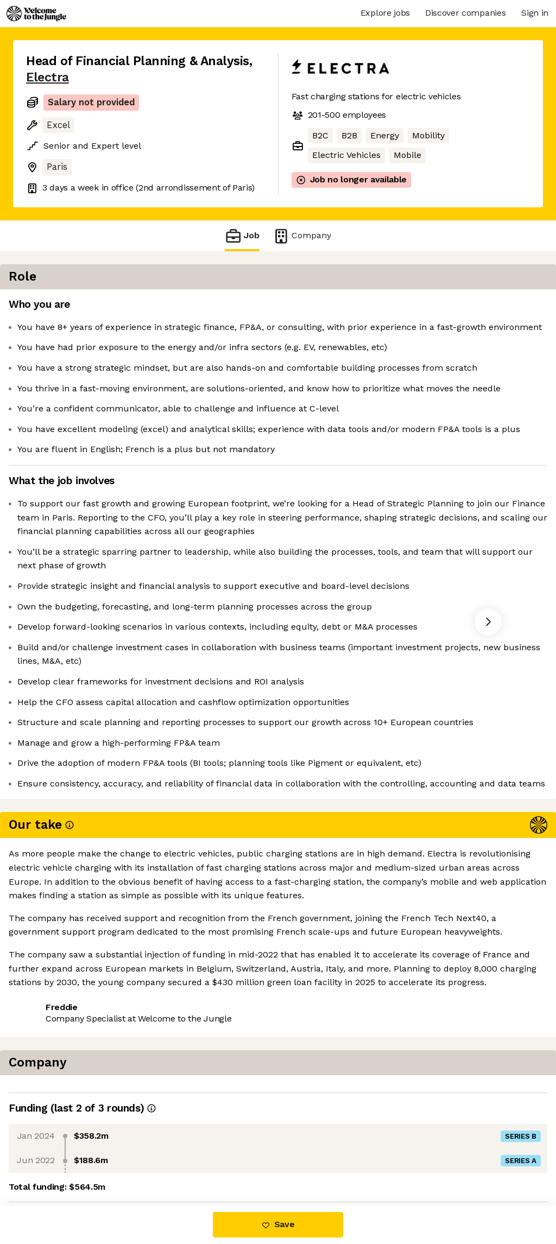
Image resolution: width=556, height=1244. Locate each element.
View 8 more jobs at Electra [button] (160, 1159)
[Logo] (36, 13)
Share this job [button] (56, 1159)
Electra (47, 77)
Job (242, 236)
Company (302, 236)
